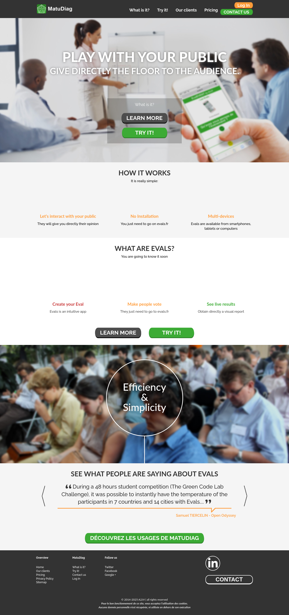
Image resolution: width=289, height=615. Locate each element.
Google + (110, 574)
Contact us (236, 12)
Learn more (144, 118)
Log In (76, 578)
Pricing (211, 10)
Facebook (111, 571)
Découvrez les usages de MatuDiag (144, 538)
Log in (243, 5)
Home (40, 567)
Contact (229, 579)
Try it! (162, 10)
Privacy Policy (45, 578)
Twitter (109, 567)
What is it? (139, 10)
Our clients (186, 10)
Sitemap (41, 582)
